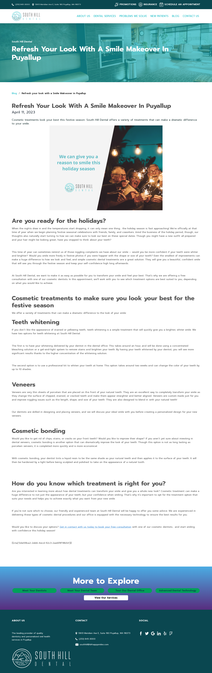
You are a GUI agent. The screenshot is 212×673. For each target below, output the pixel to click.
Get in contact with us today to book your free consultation (95, 527)
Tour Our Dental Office (129, 590)
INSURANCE (150, 4)
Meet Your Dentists (34, 590)
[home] (27, 16)
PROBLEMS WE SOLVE (133, 16)
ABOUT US (83, 16)
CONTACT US (191, 16)
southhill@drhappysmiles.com (94, 644)
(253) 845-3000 (22, 4)
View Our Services (106, 598)
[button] (83, 16)
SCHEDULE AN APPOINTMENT (182, 4)
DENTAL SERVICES (105, 16)
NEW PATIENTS (159, 16)
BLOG (175, 16)
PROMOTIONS (128, 4)
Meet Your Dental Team (82, 590)
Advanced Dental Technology (177, 590)
